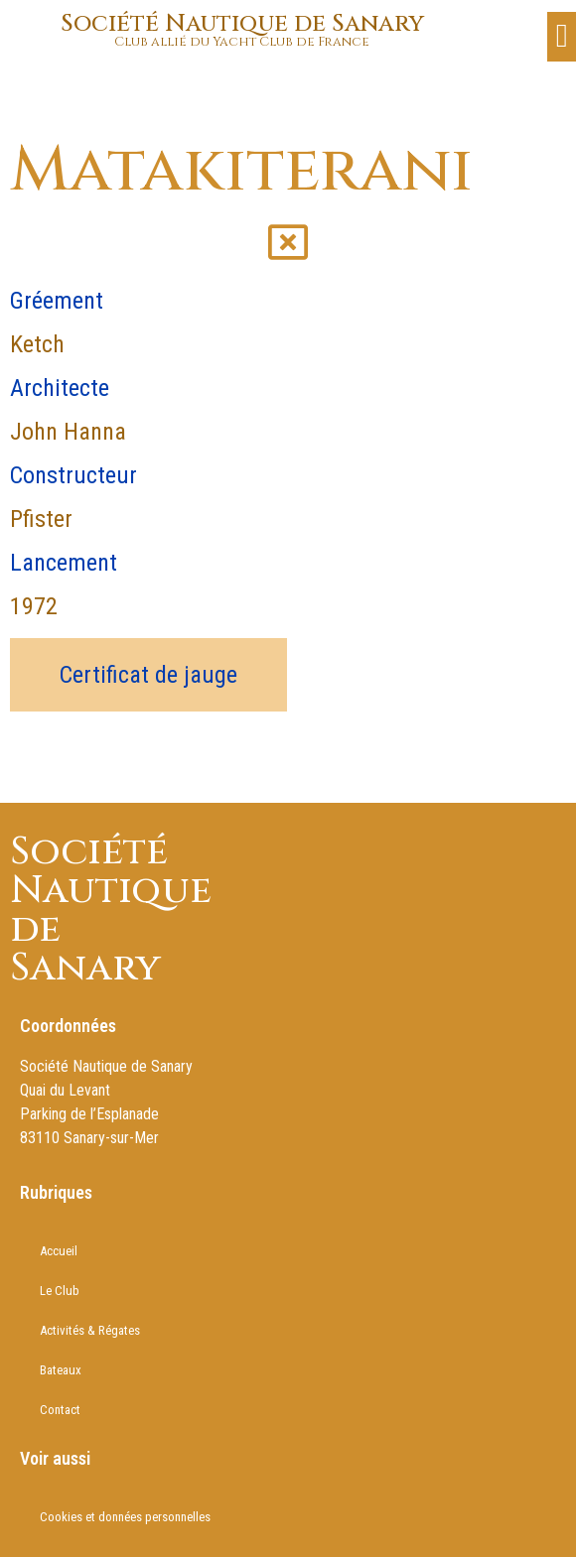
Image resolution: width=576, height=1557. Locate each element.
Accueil (58, 1250)
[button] (561, 37)
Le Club (59, 1290)
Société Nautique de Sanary (242, 24)
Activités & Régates (90, 1330)
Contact (60, 1409)
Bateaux (60, 1369)
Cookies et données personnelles (125, 1516)
